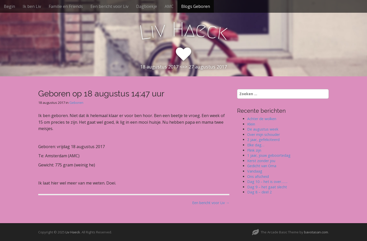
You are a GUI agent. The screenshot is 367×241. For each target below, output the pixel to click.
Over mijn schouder (263, 134)
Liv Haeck (72, 232)
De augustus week (262, 129)
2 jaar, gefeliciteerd (263, 139)
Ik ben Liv (32, 6)
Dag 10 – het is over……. (267, 181)
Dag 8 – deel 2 (259, 192)
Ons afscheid (258, 176)
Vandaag (254, 171)
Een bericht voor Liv (109, 6)
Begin (9, 6)
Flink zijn (254, 150)
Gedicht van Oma (261, 165)
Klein (251, 124)
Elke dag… (255, 145)
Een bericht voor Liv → (210, 202)
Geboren (76, 102)
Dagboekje (146, 6)
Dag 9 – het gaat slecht (267, 187)
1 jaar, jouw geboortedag (269, 155)
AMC (169, 6)
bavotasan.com (316, 232)
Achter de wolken (261, 118)
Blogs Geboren (195, 6)
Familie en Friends (66, 6)
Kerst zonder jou (261, 160)
